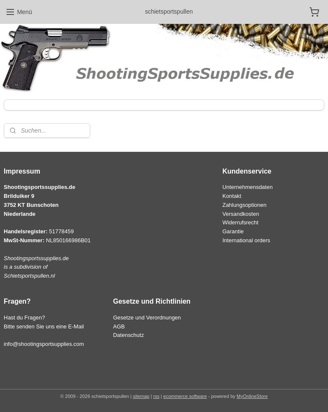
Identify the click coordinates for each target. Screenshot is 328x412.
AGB (119, 326)
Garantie (233, 231)
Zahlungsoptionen (244, 205)
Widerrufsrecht (240, 222)
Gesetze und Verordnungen (147, 317)
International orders (246, 240)
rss (156, 396)
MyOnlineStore (252, 396)
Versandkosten (241, 214)
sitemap (141, 396)
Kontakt (232, 196)
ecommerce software (185, 396)
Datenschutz (128, 335)
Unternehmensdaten (248, 187)
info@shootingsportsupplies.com (44, 344)
